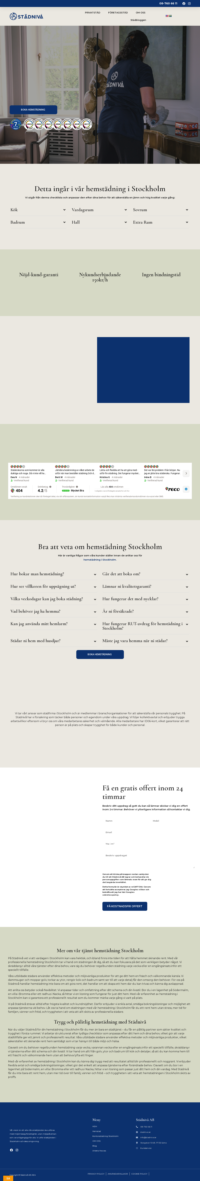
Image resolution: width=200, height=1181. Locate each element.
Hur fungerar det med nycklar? (130, 599)
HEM (94, 1126)
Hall (76, 222)
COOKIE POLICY (139, 1174)
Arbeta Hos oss (99, 1150)
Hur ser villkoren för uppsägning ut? (43, 586)
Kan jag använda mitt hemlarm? (39, 623)
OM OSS (140, 12)
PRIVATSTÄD (92, 12)
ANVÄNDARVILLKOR (118, 1174)
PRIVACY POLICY (96, 1174)
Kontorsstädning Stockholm (105, 1136)
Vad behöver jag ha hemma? (35, 611)
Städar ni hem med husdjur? (35, 640)
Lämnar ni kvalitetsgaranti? (126, 586)
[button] (38, 210)
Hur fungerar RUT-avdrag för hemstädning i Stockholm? (142, 626)
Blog (94, 1146)
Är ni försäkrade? (118, 611)
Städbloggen (138, 20)
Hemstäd (96, 1131)
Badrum (17, 222)
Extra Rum (142, 222)
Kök (14, 209)
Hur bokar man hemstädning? (37, 574)
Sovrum (140, 209)
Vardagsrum (83, 209)
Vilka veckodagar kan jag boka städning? (46, 599)
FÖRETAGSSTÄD (118, 12)
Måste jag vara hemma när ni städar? (135, 640)
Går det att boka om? (121, 574)
